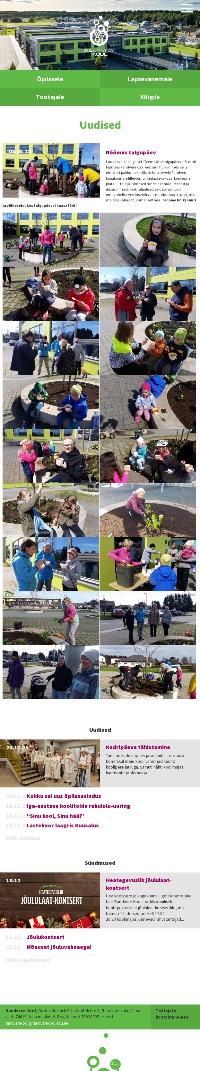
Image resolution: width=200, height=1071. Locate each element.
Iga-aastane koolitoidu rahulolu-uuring (78, 805)
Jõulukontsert (46, 937)
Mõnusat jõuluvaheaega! (59, 946)
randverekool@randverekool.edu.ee (39, 1023)
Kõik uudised (23, 838)
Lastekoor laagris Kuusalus (63, 825)
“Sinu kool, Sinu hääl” (55, 815)
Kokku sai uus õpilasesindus (64, 796)
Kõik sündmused (28, 959)
